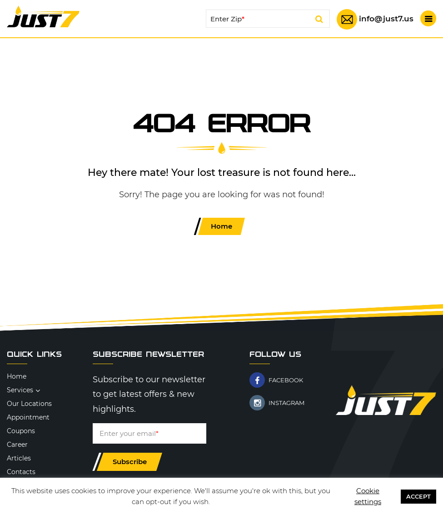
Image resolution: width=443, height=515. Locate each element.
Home (221, 226)
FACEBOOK (286, 380)
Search (319, 20)
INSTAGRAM (286, 402)
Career (17, 444)
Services (20, 390)
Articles (19, 458)
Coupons (21, 431)
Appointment (28, 417)
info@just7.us (386, 18)
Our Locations (29, 404)
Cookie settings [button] (367, 496)
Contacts (21, 472)
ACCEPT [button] (418, 496)
